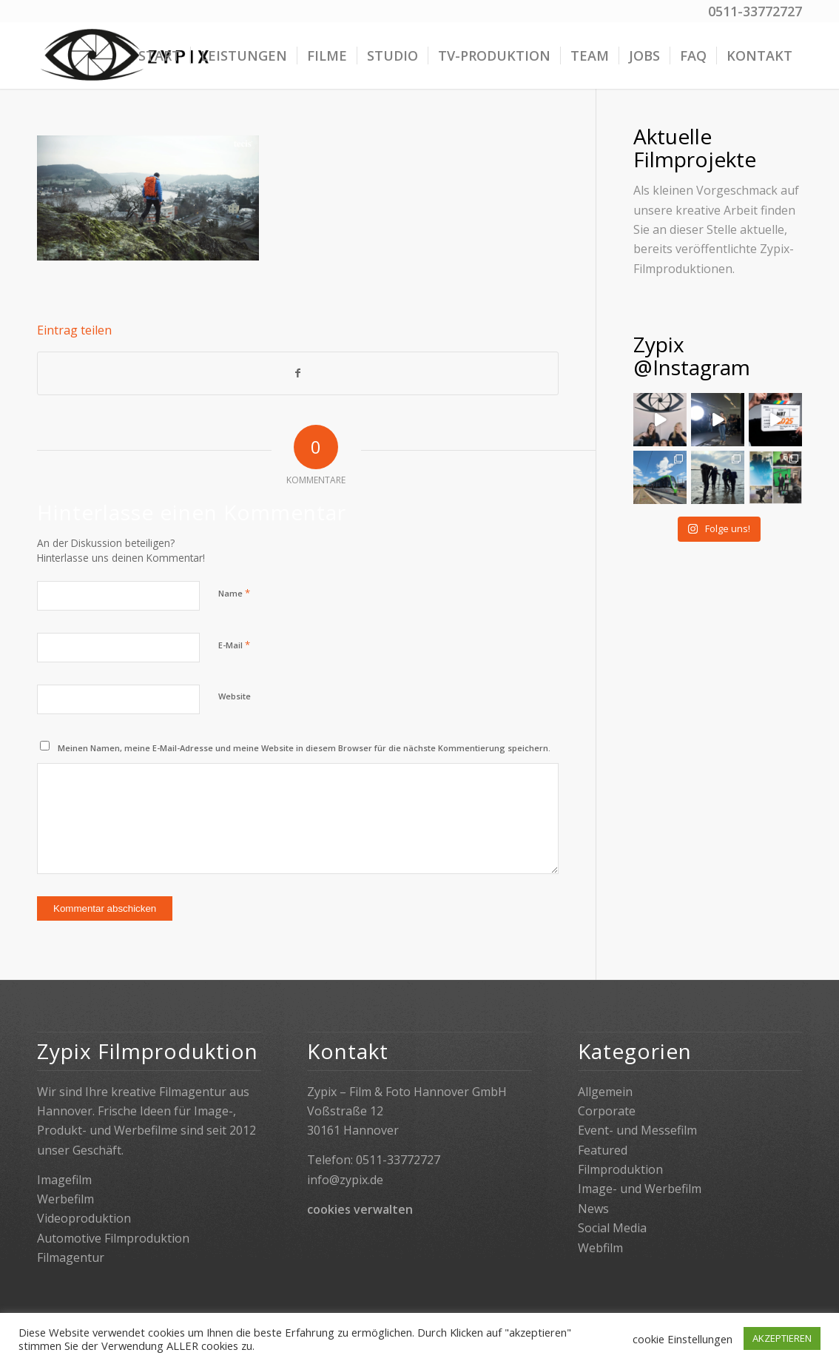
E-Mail (234, 644)
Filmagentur (70, 1257)
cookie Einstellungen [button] (682, 1338)
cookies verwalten (360, 1209)
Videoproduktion (84, 1218)
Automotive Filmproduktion (113, 1238)
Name (234, 592)
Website (234, 696)
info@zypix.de (345, 1180)
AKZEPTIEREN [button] (782, 1338)
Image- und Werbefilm (639, 1188)
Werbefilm (65, 1199)
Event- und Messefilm (637, 1130)
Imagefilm (64, 1180)
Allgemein (605, 1092)
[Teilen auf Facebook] (298, 373)
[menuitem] (159, 55)
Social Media (612, 1228)
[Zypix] (127, 55)
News (593, 1208)
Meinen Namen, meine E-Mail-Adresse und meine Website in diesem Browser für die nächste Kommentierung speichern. (304, 747)
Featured (602, 1150)
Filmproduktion (620, 1169)
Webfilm (600, 1248)
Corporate (607, 1111)
